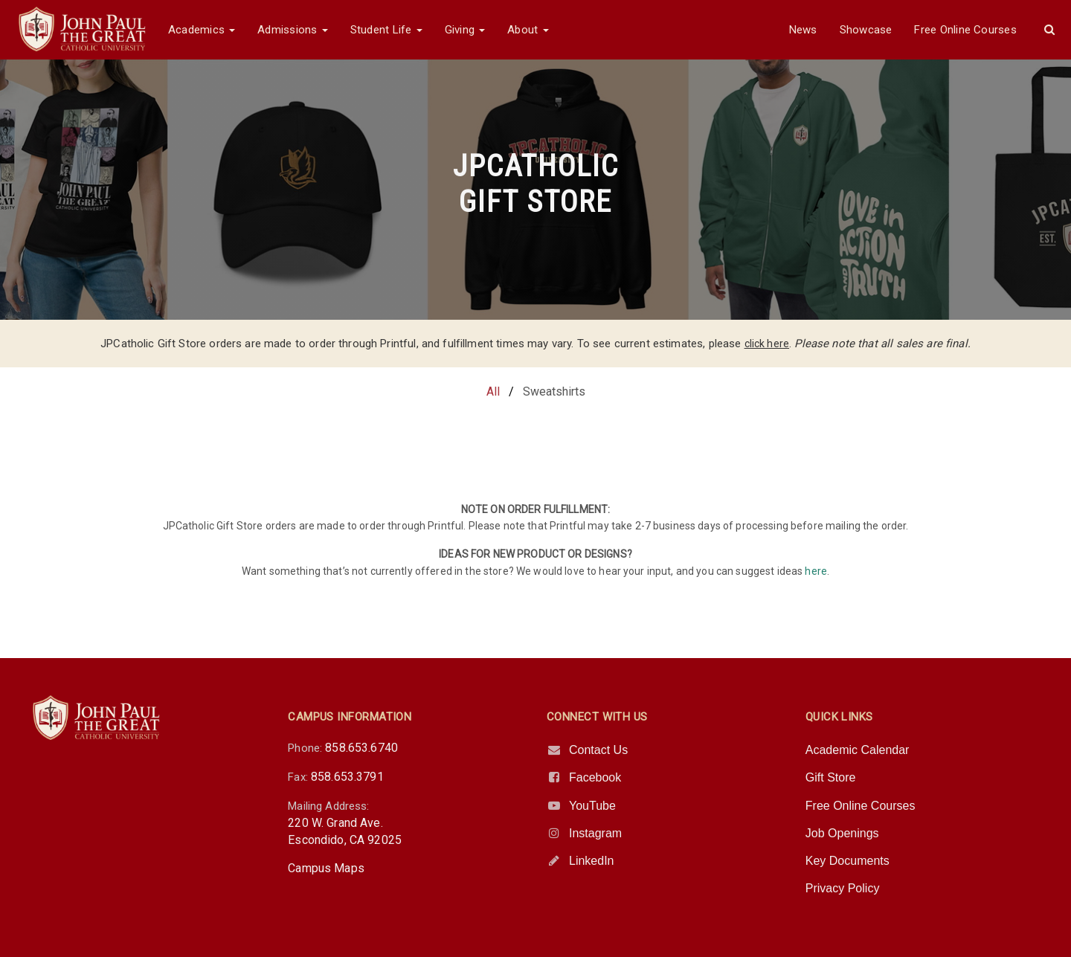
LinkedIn (591, 860)
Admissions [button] (292, 29)
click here (767, 343)
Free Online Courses (965, 29)
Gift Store (830, 777)
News (803, 29)
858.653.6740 (361, 748)
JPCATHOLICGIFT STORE (536, 184)
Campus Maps (326, 868)
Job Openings (842, 833)
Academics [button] (201, 29)
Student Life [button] (386, 29)
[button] (1049, 29)
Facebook (595, 777)
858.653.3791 (347, 777)
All (493, 391)
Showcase (866, 29)
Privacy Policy (842, 888)
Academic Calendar (857, 750)
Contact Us (598, 750)
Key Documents (847, 860)
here (816, 571)
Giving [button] (465, 29)
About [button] (527, 29)
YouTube (592, 805)
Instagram (595, 833)
